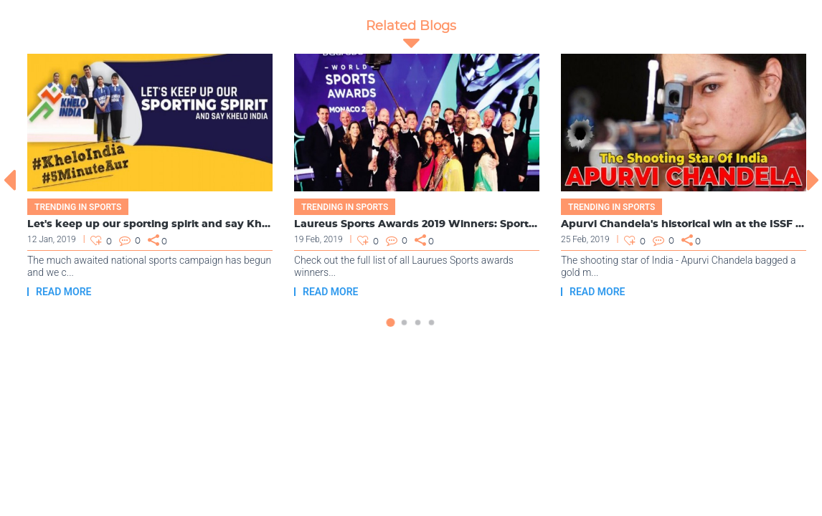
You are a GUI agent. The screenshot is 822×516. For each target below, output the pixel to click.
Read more (63, 291)
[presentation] (9, 180)
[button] (390, 329)
